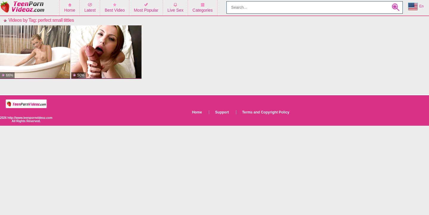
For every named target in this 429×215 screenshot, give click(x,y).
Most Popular (146, 10)
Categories (202, 10)
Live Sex (175, 10)
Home (69, 10)
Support (222, 112)
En (416, 6)
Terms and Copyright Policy (265, 112)
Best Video (115, 10)
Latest (90, 10)
